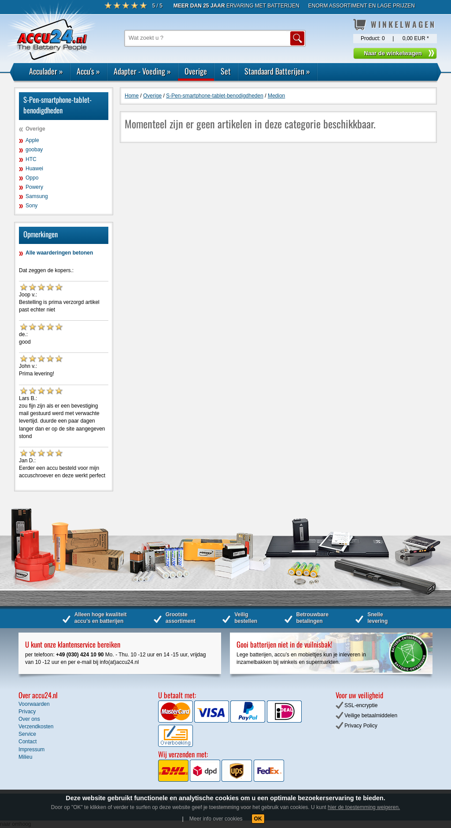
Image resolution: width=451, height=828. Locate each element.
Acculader (46, 71)
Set (226, 71)
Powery (34, 187)
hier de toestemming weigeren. (364, 807)
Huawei (34, 168)
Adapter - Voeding (142, 71)
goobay (34, 149)
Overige (196, 71)
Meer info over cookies (216, 819)
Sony (31, 205)
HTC (31, 159)
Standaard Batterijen (277, 71)
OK (258, 819)
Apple (32, 140)
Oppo (32, 178)
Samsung (37, 196)
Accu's (88, 71)
